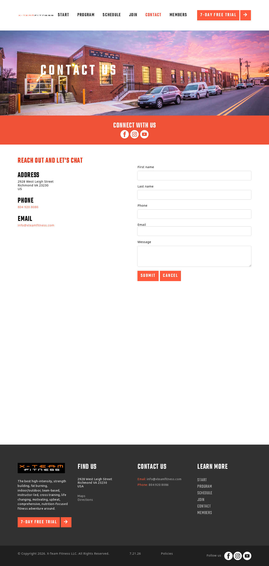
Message (144, 242)
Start (63, 15)
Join (133, 15)
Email (141, 224)
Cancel (170, 275)
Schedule (112, 15)
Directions (85, 499)
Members (178, 15)
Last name (145, 186)
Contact (153, 15)
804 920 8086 (28, 207)
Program (86, 15)
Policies (167, 553)
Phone (142, 205)
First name (145, 167)
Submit (148, 275)
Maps (81, 496)
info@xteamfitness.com (36, 225)
